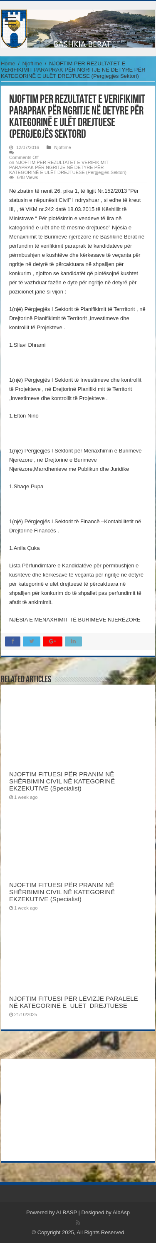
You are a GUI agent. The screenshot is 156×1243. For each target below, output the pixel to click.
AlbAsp (121, 1212)
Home (8, 63)
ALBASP (66, 1212)
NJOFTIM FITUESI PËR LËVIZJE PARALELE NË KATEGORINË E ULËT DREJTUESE (73, 1002)
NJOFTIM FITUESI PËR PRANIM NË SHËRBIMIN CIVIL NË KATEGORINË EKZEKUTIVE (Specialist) (62, 781)
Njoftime (32, 63)
